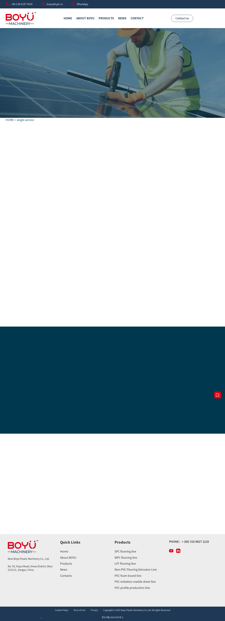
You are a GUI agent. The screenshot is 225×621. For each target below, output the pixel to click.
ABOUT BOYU (85, 18)
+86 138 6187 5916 (22, 4)
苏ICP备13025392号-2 (112, 617)
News (122, 18)
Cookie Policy (61, 610)
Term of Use (79, 610)
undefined (27, 617)
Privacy (94, 610)
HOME (68, 18)
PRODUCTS (106, 18)
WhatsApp (82, 4)
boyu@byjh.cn (55, 4)
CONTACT (137, 18)
